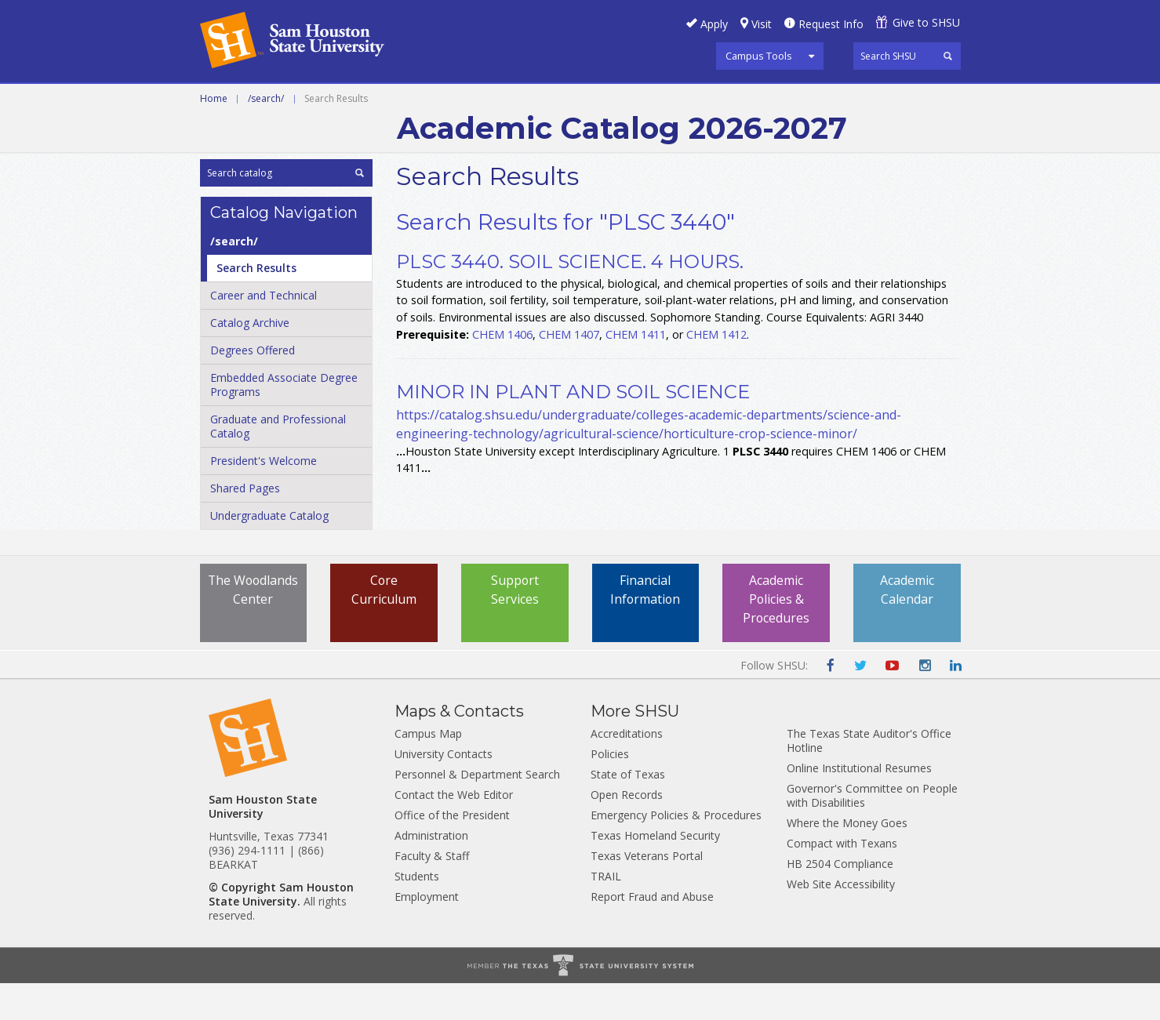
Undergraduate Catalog (269, 552)
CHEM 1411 (635, 370)
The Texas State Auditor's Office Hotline (869, 777)
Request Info (831, 23)
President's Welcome (263, 497)
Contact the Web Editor (454, 831)
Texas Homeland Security (655, 872)
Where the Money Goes (847, 859)
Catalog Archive (249, 359)
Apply (714, 23)
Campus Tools (758, 56)
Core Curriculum (383, 627)
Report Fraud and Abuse (652, 933)
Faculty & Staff (432, 892)
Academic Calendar (907, 627)
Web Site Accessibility (841, 920)
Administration (431, 872)
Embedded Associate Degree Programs (284, 421)
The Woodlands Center (253, 636)
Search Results (256, 304)
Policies (610, 790)
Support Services (514, 627)
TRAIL (606, 913)
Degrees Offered (252, 386)
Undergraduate (414, 101)
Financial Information (645, 627)
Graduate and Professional (578, 101)
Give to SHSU (926, 22)
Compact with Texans (842, 880)
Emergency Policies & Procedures (676, 851)
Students (417, 913)
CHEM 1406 (502, 370)
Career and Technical (271, 101)
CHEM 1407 (569, 370)
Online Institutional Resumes (859, 804)
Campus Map (428, 770)
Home (213, 135)
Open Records (627, 831)
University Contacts (444, 790)
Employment (427, 933)
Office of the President (452, 851)
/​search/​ (234, 277)
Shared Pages (245, 524)
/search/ (266, 135)
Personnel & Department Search (477, 811)
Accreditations (627, 770)
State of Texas (628, 811)
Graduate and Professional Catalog (278, 462)
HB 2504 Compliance (840, 900)
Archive (714, 101)
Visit (761, 23)
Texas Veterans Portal (647, 892)
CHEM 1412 (716, 370)
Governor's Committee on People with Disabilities (872, 832)
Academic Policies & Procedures (776, 636)
